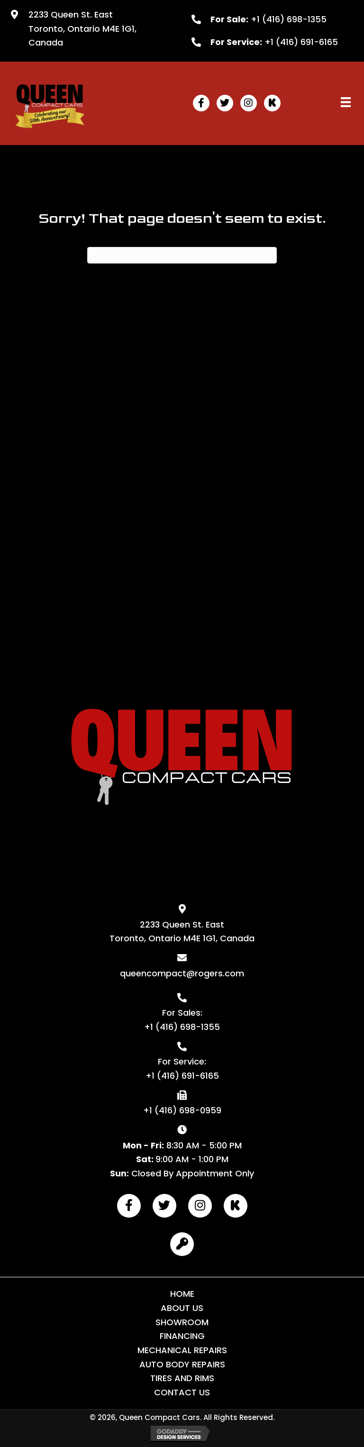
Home (182, 1294)
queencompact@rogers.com (182, 973)
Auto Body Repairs (182, 1364)
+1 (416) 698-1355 (289, 19)
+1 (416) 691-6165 (301, 42)
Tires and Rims (182, 1378)
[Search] (182, 255)
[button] (201, 103)
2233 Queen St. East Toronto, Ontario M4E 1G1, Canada (82, 28)
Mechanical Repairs (182, 1350)
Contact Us (182, 1392)
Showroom (182, 1322)
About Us (182, 1308)
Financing (182, 1336)
